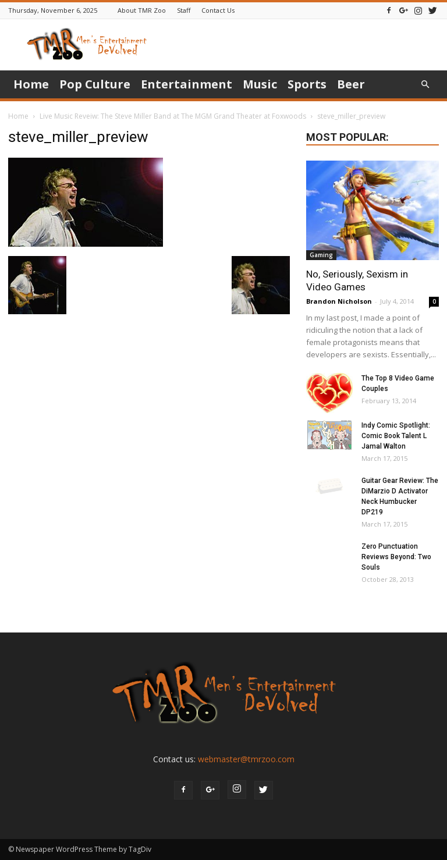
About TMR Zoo (142, 10)
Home (31, 84)
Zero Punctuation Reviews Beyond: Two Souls (396, 556)
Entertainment (186, 84)
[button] (425, 84)
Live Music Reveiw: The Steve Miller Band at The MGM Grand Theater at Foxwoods (173, 116)
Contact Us (218, 10)
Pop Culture (94, 84)
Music (260, 84)
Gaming (321, 255)
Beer (351, 84)
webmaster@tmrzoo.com (246, 759)
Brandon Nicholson (339, 301)
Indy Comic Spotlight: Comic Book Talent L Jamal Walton (395, 435)
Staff (183, 10)
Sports (307, 84)
